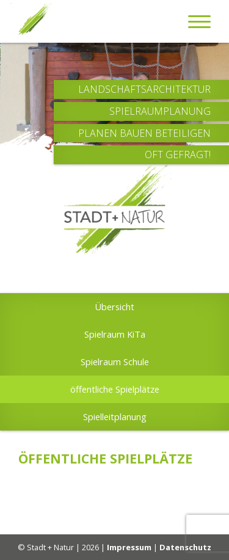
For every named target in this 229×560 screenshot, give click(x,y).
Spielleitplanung (115, 416)
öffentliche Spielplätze (114, 389)
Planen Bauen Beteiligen (144, 133)
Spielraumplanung (160, 111)
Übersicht (114, 306)
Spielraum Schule (115, 361)
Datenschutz (185, 547)
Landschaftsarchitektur (144, 89)
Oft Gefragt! (178, 154)
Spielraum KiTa (114, 334)
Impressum (129, 547)
